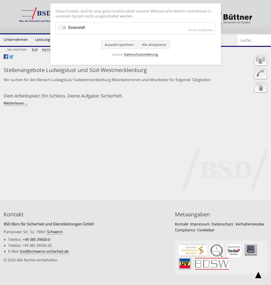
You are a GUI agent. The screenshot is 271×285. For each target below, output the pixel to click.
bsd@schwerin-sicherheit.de (44, 251)
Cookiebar (206, 230)
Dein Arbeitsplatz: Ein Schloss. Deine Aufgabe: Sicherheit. (63, 96)
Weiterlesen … (16, 103)
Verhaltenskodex (249, 224)
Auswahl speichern (119, 44)
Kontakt (181, 224)
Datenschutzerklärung (141, 54)
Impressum (200, 224)
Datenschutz (222, 224)
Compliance (185, 230)
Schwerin (55, 231)
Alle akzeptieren (154, 44)
